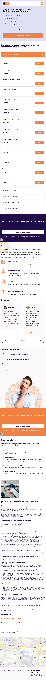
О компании (11, 670)
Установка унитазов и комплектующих (12, 70)
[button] (21, 340)
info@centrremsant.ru (9, 626)
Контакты (27, 670)
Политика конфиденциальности (7, 673)
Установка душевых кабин (9, 89)
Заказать (39, 63)
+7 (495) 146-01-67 (25, 3)
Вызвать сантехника (23, 35)
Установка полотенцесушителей (11, 139)
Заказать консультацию (23, 232)
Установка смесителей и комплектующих (13, 60)
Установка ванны (7, 178)
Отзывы (19, 670)
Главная (3, 670)
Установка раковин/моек (9, 99)
